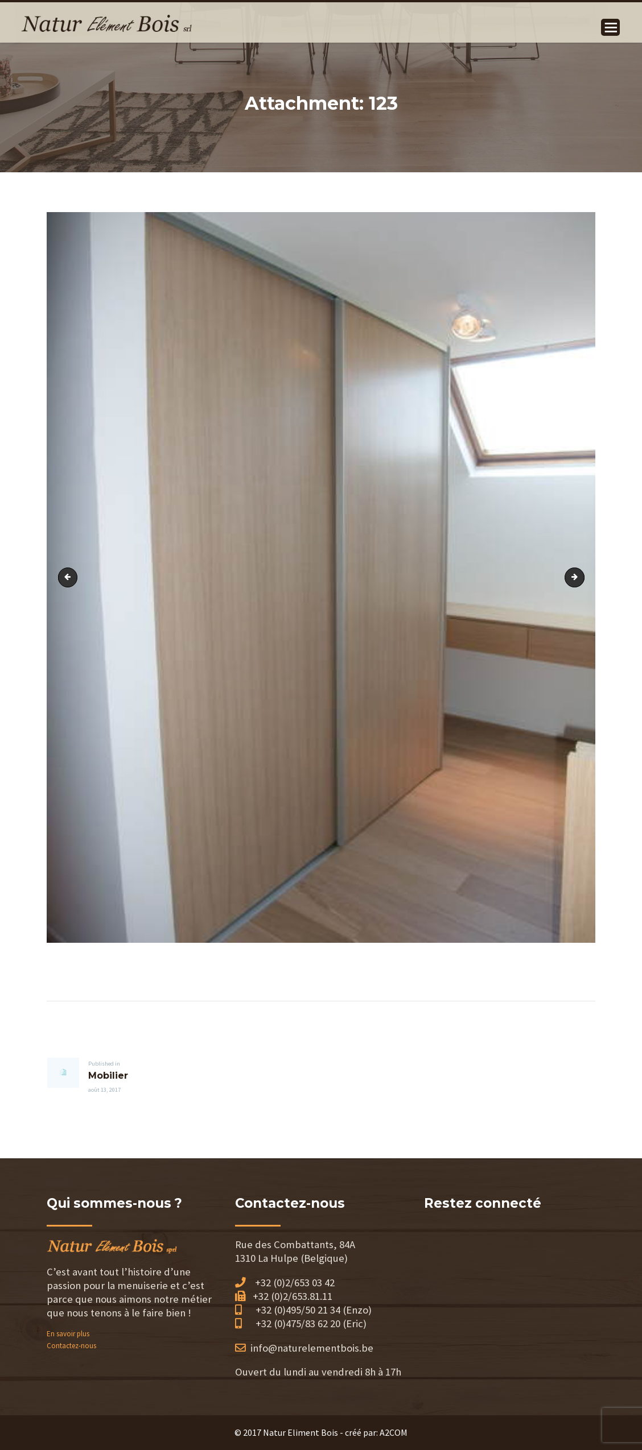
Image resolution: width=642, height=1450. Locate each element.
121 (70, 577)
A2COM (394, 1432)
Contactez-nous (71, 1345)
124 (581, 577)
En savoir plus (68, 1334)
